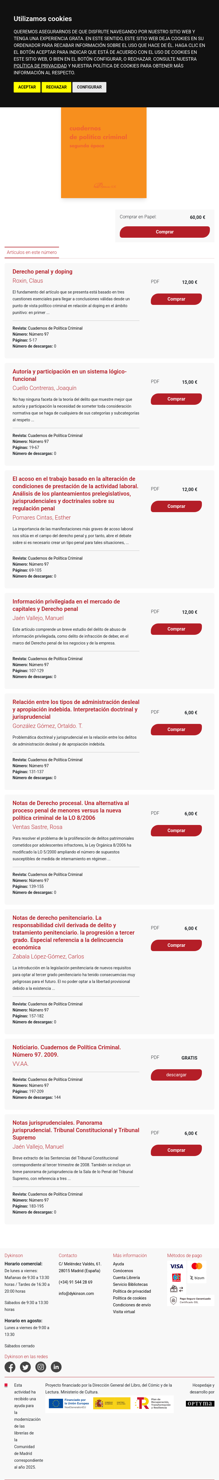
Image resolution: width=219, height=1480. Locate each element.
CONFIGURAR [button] (89, 87)
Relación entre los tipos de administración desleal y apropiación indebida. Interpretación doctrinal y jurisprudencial (76, 709)
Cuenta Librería (126, 1277)
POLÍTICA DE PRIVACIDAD (40, 66)
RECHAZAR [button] (56, 87)
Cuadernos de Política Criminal (55, 328)
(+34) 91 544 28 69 (75, 1282)
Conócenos (123, 1270)
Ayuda (118, 1264)
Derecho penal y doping (42, 271)
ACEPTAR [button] (27, 87)
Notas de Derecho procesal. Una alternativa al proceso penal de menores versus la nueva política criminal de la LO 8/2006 (71, 810)
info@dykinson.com (76, 1293)
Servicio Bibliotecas (130, 1284)
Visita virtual (124, 1311)
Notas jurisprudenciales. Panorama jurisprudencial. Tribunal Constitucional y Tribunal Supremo (76, 1130)
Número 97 (38, 334)
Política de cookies (129, 1298)
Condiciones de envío (132, 1305)
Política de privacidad (132, 1291)
